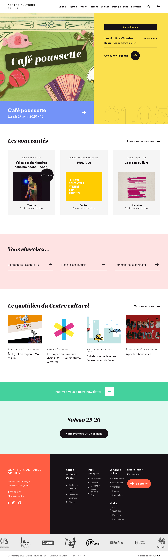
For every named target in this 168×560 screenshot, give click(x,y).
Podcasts (115, 514)
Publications (116, 519)
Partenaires (116, 495)
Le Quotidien (115, 509)
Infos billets (94, 478)
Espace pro (133, 474)
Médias (114, 503)
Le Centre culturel (115, 471)
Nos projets (116, 482)
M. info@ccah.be (16, 495)
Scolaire (105, 6)
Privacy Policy (78, 555)
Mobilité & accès (94, 487)
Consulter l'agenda (122, 55)
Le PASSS (94, 482)
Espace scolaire (135, 469)
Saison (62, 6)
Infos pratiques (120, 6)
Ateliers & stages (89, 6)
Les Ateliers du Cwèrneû (72, 494)
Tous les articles (147, 306)
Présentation (116, 478)
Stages (70, 501)
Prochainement (130, 27)
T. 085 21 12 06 (14, 492)
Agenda (73, 6)
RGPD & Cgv (93, 493)
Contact (115, 486)
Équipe (114, 490)
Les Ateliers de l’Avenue (72, 485)
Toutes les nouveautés (143, 141)
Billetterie (136, 6)
